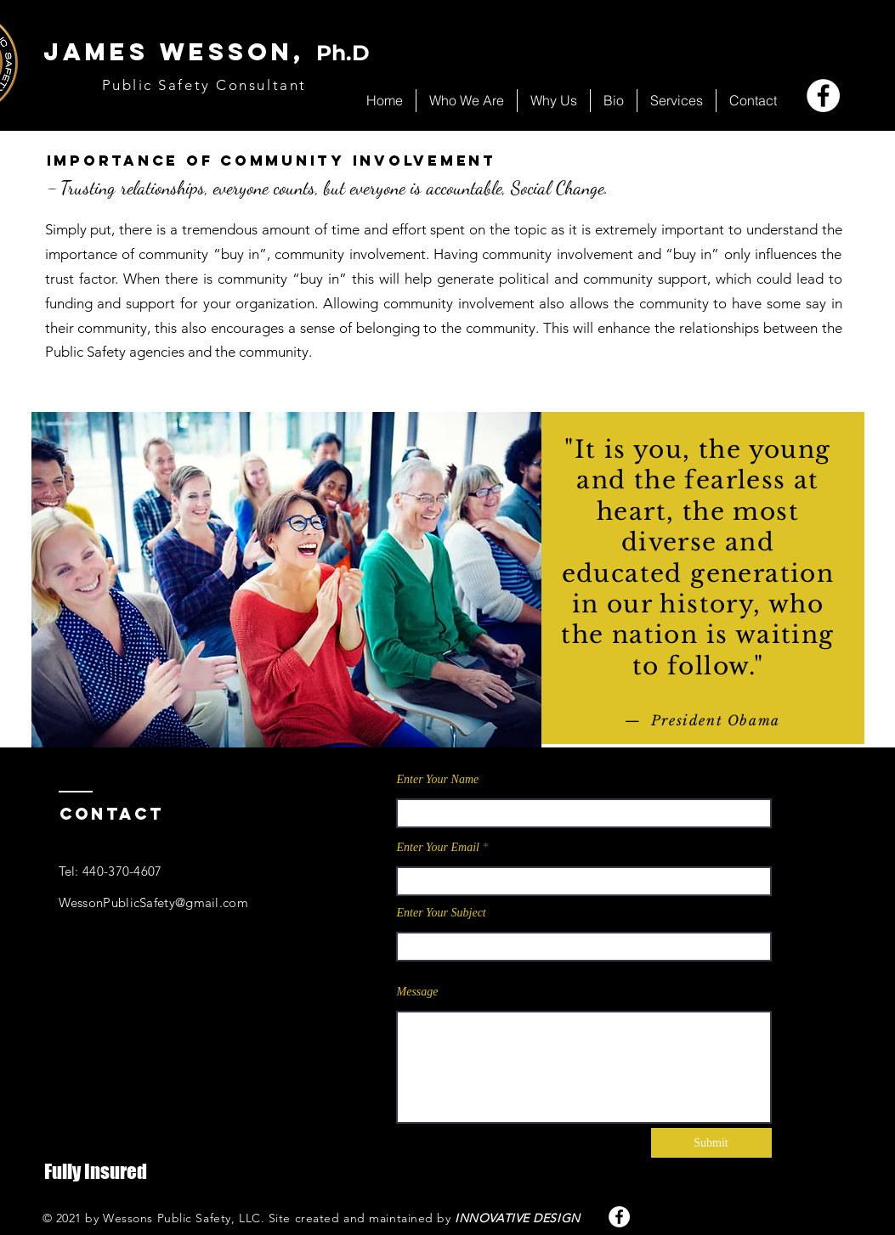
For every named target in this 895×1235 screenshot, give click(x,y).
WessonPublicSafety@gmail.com (153, 902)
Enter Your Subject (441, 913)
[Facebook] (823, 95)
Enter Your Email (438, 848)
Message (418, 992)
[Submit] (711, 1143)
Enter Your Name (438, 780)
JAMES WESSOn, (206, 52)
